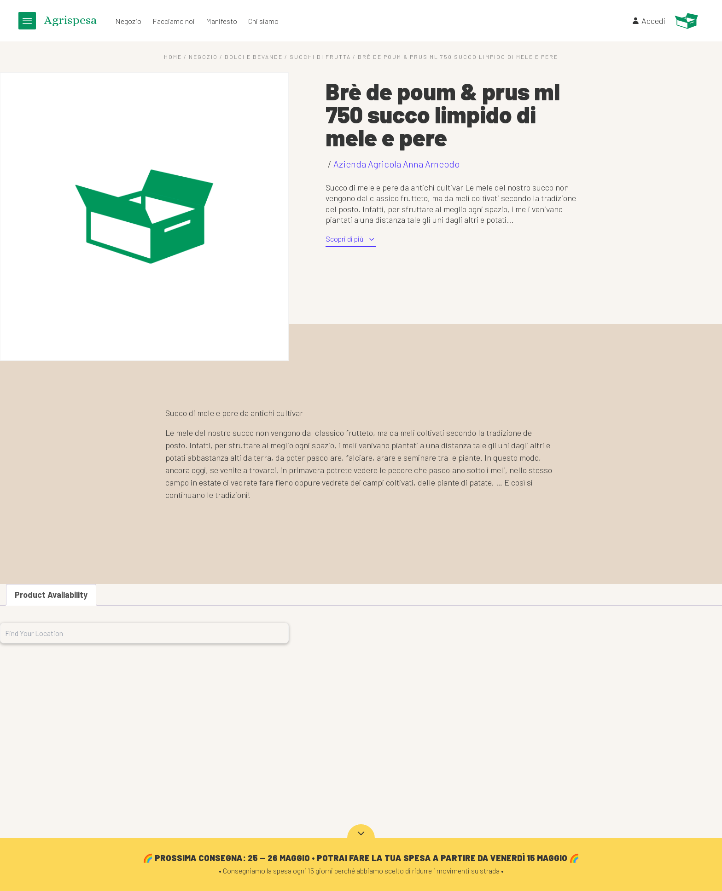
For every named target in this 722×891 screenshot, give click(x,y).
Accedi (648, 21)
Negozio (128, 21)
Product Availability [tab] (51, 595)
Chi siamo (263, 21)
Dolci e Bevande (254, 56)
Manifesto (221, 21)
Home (173, 56)
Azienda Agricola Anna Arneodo (396, 163)
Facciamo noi (173, 21)
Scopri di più (351, 239)
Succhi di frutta (320, 56)
